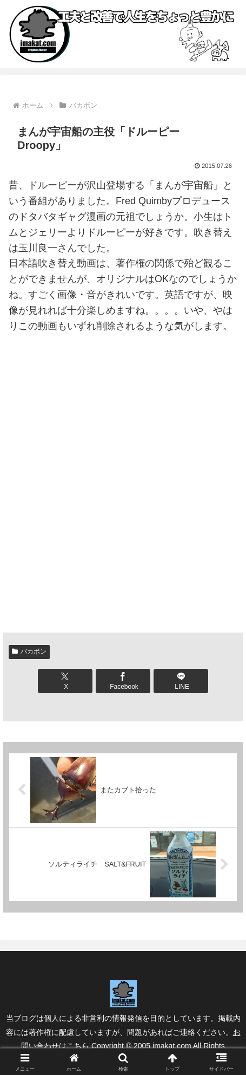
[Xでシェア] (65, 681)
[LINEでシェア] (181, 681)
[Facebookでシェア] (123, 681)
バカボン (29, 651)
